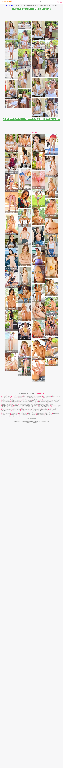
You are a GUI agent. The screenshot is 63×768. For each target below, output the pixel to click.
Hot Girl (15, 751)
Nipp (29, 756)
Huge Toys (53, 751)
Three (12, 747)
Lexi (35, 739)
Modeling (4, 743)
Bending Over (5, 748)
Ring (3, 756)
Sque (29, 757)
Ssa (50, 746)
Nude (20, 756)
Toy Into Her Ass (5, 742)
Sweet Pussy (25, 739)
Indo (21, 744)
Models (43, 751)
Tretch (3, 754)
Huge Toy (35, 751)
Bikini (41, 752)
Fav (37, 759)
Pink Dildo (15, 750)
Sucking (24, 750)
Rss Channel (28, 766)
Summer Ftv (4, 751)
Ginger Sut (54, 750)
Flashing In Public (49, 744)
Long (25, 742)
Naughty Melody (23, 746)
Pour (46, 756)
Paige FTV (10, 5)
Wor (3, 741)
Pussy (22, 754)
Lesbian (13, 743)
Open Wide (4, 746)
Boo (38, 755)
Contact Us (35, 766)
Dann (38, 757)
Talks (20, 747)
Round (45, 741)
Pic (11, 741)
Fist (52, 743)
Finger (42, 742)
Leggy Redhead (42, 748)
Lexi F (29, 741)
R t (36, 741)
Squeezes (26, 738)
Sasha (13, 754)
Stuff (39, 754)
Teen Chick (34, 743)
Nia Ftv (17, 738)
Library (13, 752)
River (42, 746)
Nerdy (49, 754)
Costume (38, 747)
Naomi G (13, 744)
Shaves (3, 747)
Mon (35, 738)
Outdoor (4, 752)
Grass (32, 754)
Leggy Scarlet (53, 748)
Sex (45, 759)
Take (12, 759)
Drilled (8, 738)
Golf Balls (44, 750)
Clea (38, 756)
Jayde (44, 743)
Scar (12, 756)
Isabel (50, 752)
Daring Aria (24, 743)
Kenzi (34, 746)
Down (21, 755)
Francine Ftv (30, 744)
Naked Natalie (45, 738)
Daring (47, 747)
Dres (20, 757)
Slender (32, 752)
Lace (20, 741)
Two (21, 759)
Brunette (52, 742)
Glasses (22, 752)
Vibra (12, 755)
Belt (54, 756)
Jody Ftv (4, 739)
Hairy (34, 742)
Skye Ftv (24, 751)
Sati (46, 757)
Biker (3, 755)
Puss (16, 742)
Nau (29, 755)
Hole (47, 755)
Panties (33, 750)
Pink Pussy (4, 750)
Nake (44, 739)
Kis (39, 744)
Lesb (3, 759)
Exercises (14, 739)
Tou (29, 759)
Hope (12, 757)
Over (3, 757)
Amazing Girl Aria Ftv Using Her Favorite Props (23, 748)
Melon (28, 747)
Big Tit (3, 744)
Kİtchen (53, 739)
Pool (13, 746)
